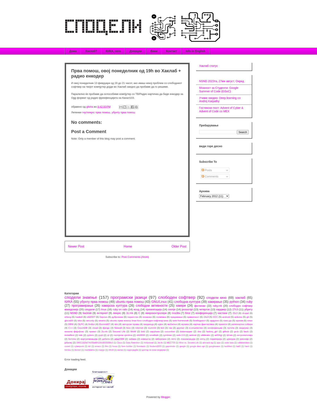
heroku (67, 350)
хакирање (215, 301)
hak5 (238, 346)
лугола (230, 327)
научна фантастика (203, 324)
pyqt (100, 335)
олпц (202, 339)
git (247, 317)
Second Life (119, 331)
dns (199, 331)
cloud (95, 327)
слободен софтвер (176, 297)
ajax (219, 343)
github (226, 331)
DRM (71, 324)
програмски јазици (129, 297)
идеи (160, 324)
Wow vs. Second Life (189, 343)
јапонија (244, 339)
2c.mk (129, 313)
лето (173, 339)
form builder (127, 346)
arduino (238, 317)
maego (101, 350)
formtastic (141, 346)
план (250, 320)
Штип (229, 335)
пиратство (132, 317)
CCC (215, 317)
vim (116, 324)
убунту (248, 309)
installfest (69, 335)
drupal (245, 313)
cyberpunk (79, 346)
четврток (204, 309)
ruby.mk (217, 305)
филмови (200, 305)
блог (187, 313)
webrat (192, 335)
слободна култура (187, 301)
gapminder (170, 346)
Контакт (171, 51)
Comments (210, 176)
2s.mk (104, 331)
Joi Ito (160, 343)
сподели (90, 309)
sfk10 (111, 350)
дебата (106, 339)
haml (247, 346)
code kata (229, 343)
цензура (230, 339)
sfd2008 (140, 335)
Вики (153, 51)
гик (170, 327)
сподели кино (216, 297)
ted (162, 327)
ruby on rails (120, 309)
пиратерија (216, 339)
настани (222, 313)
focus (114, 346)
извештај (146, 339)
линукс (117, 313)
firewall (118, 327)
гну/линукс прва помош (96, 112)
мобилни (172, 324)
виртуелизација (88, 339)
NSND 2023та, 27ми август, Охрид (221, 81)
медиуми (244, 327)
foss (128, 327)
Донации (135, 51)
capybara (155, 331)
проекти (222, 324)
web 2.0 (180, 335)
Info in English (195, 51)
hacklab (87, 313)
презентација (154, 309)
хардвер (221, 309)
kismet (78, 350)
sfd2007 (91, 317)
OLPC (81, 324)
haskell (78, 317)
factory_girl (212, 331)
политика (161, 317)
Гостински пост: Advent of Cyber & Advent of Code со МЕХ (221, 109)
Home (128, 246)
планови (147, 317)
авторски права (130, 324)
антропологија (245, 335)
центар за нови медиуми (154, 350)
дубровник (117, 317)
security (90, 320)
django (106, 327)
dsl (89, 346)
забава (132, 339)
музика (185, 324)
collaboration (243, 343)
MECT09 (171, 343)
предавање (176, 317)
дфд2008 (119, 339)
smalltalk (153, 335)
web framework (181, 320)
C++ (70, 327)
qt (108, 335)
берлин (103, 317)
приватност (193, 317)
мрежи (239, 320)
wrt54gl (218, 335)
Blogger (165, 397)
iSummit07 (104, 324)
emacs (98, 346)
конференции (215, 327)
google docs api (197, 346)
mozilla (176, 313)
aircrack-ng (208, 343)
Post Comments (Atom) (135, 256)
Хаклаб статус (208, 65)
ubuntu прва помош (130, 301)
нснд (136, 309)
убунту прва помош (123, 112)
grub (236, 331)
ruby (249, 301)
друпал (181, 327)
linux (104, 309)
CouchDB (82, 327)
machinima (90, 350)
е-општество (196, 327)
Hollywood (148, 343)
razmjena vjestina (123, 335)
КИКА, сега (113, 51)
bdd (143, 331)
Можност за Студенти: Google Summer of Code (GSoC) (218, 89)
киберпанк (161, 339)
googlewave (214, 346)
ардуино (214, 320)
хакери (181, 305)
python (234, 301)
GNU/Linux (159, 301)
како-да (227, 320)
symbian (167, 335)
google (183, 346)
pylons (90, 335)
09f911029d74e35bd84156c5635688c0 (94, 343)
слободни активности (151, 305)
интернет (102, 313)
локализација (188, 339)
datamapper (186, 331)
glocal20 (68, 320)
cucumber (170, 331)
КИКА (68, 301)
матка (120, 350)
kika (80, 320)
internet (139, 327)
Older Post (178, 246)
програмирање (82, 305)
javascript (187, 309)
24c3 (206, 317)
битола (72, 339)
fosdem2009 (155, 346)
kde (81, 335)
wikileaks (205, 335)
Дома (72, 51)
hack (246, 331)
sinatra (102, 320)
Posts (207, 170)
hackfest (228, 346)
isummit (152, 327)
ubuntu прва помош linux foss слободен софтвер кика (139, 320)
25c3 (235, 313)
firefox (91, 324)
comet (67, 346)
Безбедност (199, 320)
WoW (133, 331)
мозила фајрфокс (74, 331)
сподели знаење (80, 297)
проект (92, 331)
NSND (74, 313)
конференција (204, 313)
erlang (67, 317)
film (106, 346)
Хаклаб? (91, 51)
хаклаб (240, 297)
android (226, 317)
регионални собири (242, 324)
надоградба (132, 350)
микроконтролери (156, 313)
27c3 (235, 309)
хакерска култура (114, 305)
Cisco (119, 343)
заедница (148, 324)
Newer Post (76, 246)
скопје (171, 309)
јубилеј (68, 342)
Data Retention (133, 343)
